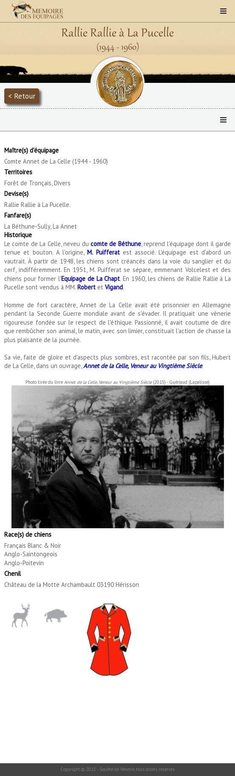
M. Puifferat (103, 252)
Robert (86, 287)
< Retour (21, 96)
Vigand (114, 287)
